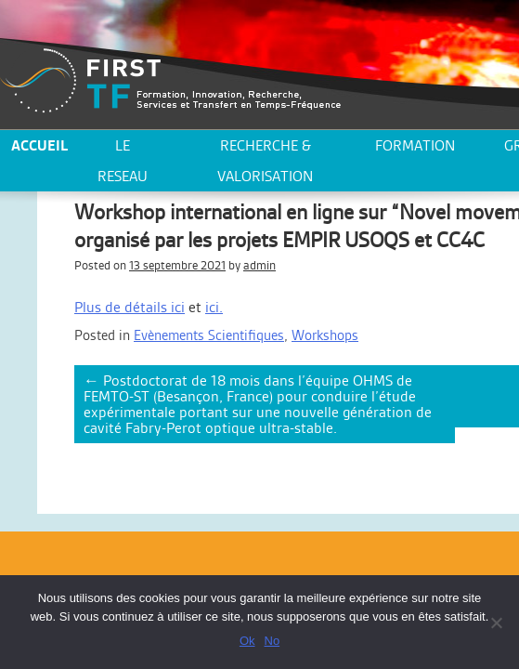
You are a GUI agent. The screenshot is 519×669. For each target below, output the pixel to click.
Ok (247, 641)
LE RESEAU (122, 161)
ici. (214, 307)
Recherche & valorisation (265, 161)
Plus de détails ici (129, 307)
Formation (415, 145)
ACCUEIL (39, 145)
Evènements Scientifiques (209, 335)
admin (259, 265)
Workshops (325, 335)
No (272, 641)
